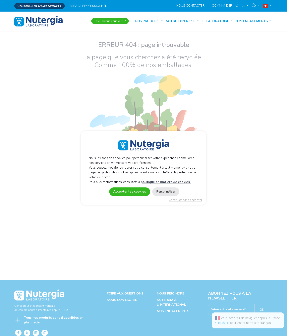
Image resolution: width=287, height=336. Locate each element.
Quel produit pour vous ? (110, 21)
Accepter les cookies (129, 192)
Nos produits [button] (147, 21)
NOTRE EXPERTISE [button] (181, 21)
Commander (222, 5)
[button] (245, 6)
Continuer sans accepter (185, 200)
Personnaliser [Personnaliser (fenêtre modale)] (165, 192)
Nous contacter (190, 5)
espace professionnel (88, 6)
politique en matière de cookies (166, 182)
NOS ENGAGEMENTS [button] (252, 21)
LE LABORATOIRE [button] (216, 21)
